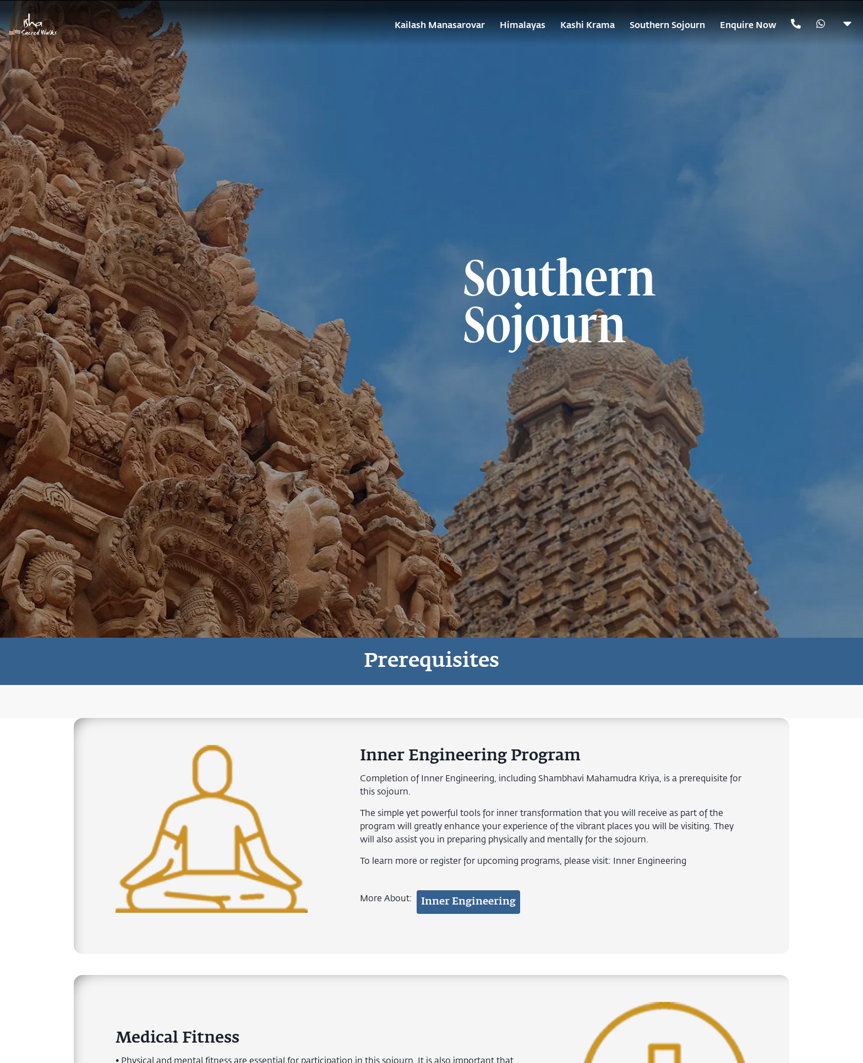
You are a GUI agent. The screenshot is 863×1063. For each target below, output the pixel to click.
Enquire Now (748, 24)
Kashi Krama (587, 24)
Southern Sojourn (667, 24)
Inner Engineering (649, 860)
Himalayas (522, 24)
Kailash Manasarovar (440, 24)
